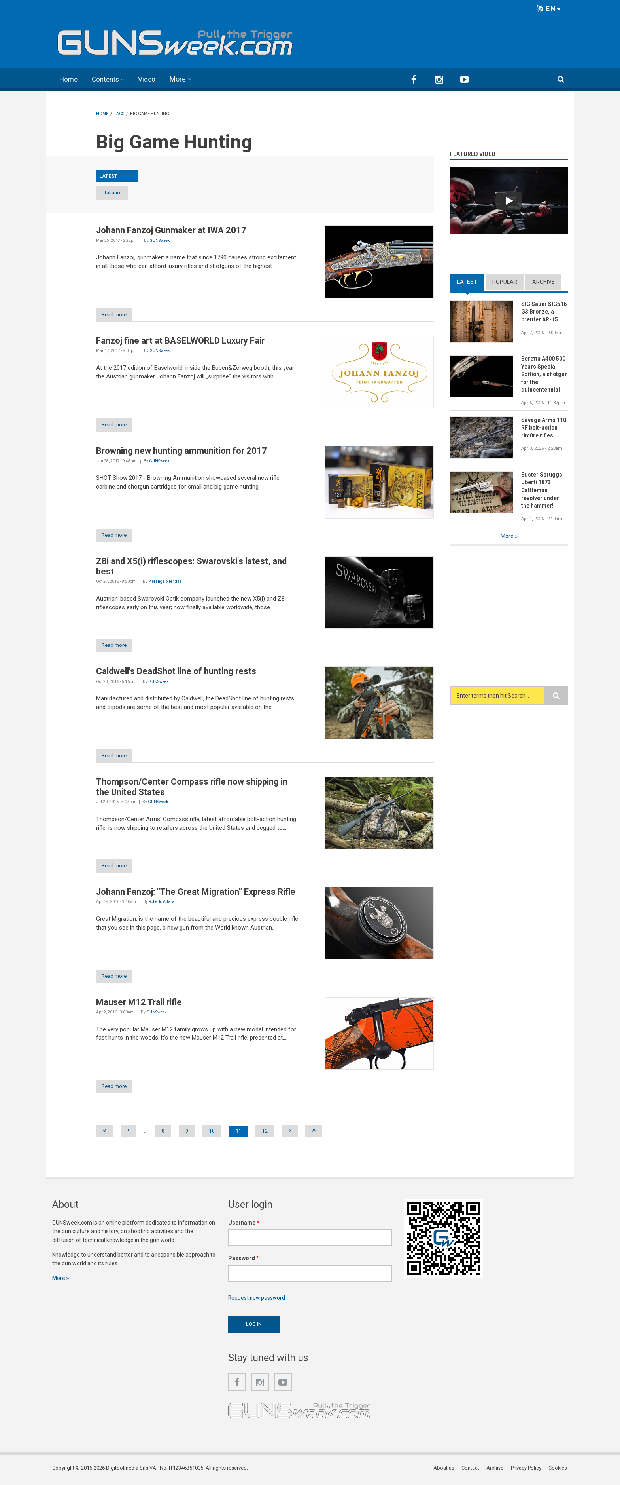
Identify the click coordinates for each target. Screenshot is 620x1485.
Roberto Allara (161, 904)
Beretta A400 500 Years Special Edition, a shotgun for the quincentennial (543, 374)
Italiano (116, 193)
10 (212, 1134)
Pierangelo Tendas (165, 582)
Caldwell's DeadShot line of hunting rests (176, 673)
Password (243, 1261)
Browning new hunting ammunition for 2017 (181, 451)
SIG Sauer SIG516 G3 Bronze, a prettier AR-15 (544, 311)
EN (549, 8)
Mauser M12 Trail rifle (139, 1005)
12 (265, 1134)
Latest (467, 281)
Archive (543, 281)
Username (243, 1225)
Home (69, 79)
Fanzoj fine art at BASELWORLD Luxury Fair (180, 341)
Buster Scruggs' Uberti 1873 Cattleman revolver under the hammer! (542, 491)
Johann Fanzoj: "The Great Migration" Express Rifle (195, 894)
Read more (116, 315)
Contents (107, 79)
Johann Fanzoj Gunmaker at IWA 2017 (171, 230)
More (181, 79)
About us (445, 1471)
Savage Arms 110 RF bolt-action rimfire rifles (544, 428)
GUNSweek (159, 240)
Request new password (257, 1300)
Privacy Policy (527, 1471)
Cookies (558, 1471)
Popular (504, 281)
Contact (471, 1471)
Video (150, 79)
